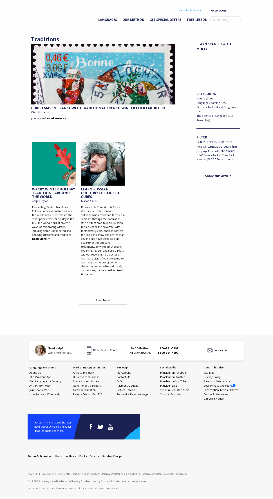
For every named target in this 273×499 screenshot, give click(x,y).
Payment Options (127, 385)
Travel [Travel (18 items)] (220, 159)
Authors (71, 456)
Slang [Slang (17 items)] (225, 155)
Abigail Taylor (40, 201)
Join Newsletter (39, 390)
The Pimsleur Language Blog (47, 14)
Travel (200, 120)
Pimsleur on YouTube (173, 381)
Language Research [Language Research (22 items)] (207, 151)
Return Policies (126, 390)
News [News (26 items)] (199, 155)
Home (59, 456)
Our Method (133, 20)
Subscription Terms (221, 390)
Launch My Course (190, 10)
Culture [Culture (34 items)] (200, 141)
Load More (103, 300)
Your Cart (238, 10)
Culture (200, 98)
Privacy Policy (212, 377)
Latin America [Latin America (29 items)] (227, 151)
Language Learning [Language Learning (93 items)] (222, 146)
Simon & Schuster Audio (174, 390)
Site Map (209, 372)
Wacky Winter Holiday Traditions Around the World (53, 193)
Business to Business (86, 377)
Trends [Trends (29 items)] (228, 159)
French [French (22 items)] (228, 141)
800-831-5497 (169, 348)
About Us (35, 372)
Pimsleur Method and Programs (216, 107)
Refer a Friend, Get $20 (87, 394)
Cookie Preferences (216, 394)
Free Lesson (197, 20)
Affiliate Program (83, 372)
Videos (94, 456)
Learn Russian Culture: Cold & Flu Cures (100, 193)
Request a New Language (133, 394)
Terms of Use (218, 381)
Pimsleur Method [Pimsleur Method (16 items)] (212, 155)
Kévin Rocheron (40, 112)
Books (83, 456)
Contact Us (220, 350)
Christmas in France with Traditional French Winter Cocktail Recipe (98, 108)
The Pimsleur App (40, 377)
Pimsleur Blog (168, 385)
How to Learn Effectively (44, 394)
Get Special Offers (166, 20)
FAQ (119, 381)
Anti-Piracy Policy (40, 385)
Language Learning (208, 102)
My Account (219, 10)
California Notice (214, 398)
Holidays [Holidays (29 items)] (201, 146)
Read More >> (56, 118)
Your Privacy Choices (216, 385)
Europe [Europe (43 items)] (219, 142)
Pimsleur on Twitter (172, 377)
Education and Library (86, 381)
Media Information (84, 390)
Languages (107, 20)
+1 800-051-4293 (167, 352)
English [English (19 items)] (210, 141)
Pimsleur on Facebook (173, 372)
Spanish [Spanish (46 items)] (211, 159)
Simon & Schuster (171, 394)
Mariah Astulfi (89, 201)
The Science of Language (211, 115)
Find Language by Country (45, 381)
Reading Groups (112, 456)
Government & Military (87, 385)
